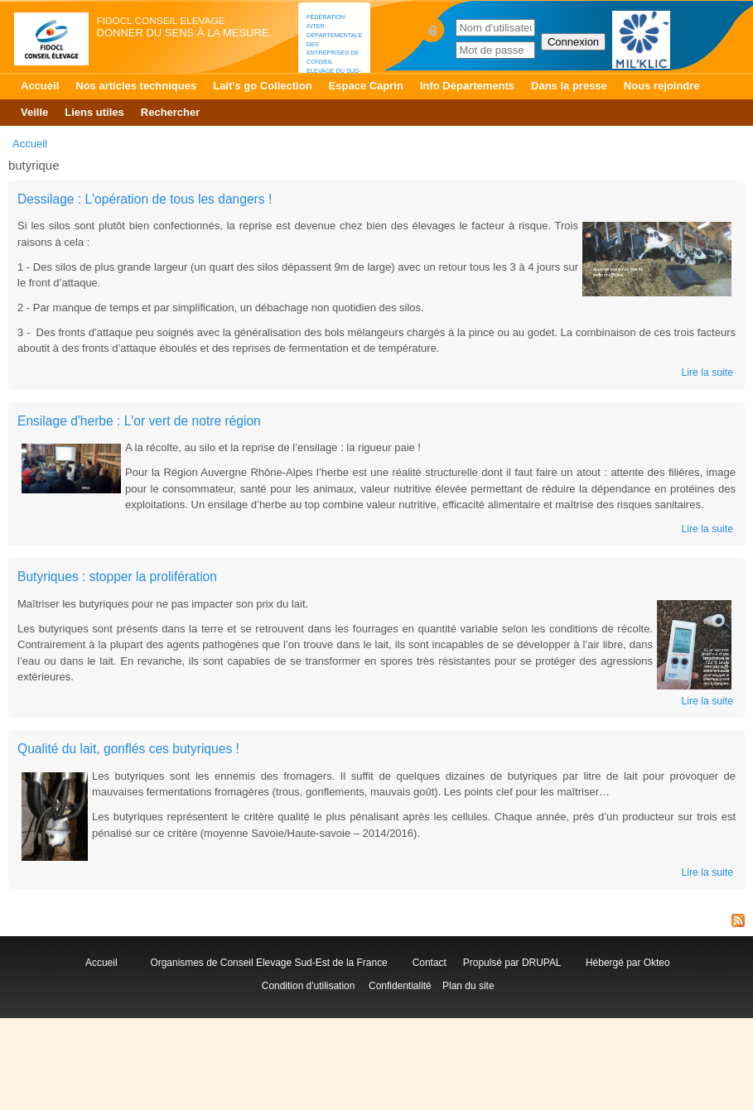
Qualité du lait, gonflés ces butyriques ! (128, 749)
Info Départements (467, 85)
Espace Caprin (366, 85)
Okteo (657, 962)
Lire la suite (706, 372)
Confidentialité (400, 986)
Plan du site (468, 986)
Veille (34, 112)
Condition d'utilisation (307, 986)
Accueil (40, 85)
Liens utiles (94, 112)
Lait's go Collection (262, 85)
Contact (432, 962)
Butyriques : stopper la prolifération (117, 576)
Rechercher (170, 112)
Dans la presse (569, 85)
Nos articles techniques (135, 85)
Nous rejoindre (662, 85)
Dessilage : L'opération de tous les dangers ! (144, 199)
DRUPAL (541, 962)
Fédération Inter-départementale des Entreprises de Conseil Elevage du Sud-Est (334, 48)
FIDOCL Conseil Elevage (161, 20)
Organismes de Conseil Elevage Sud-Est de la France (270, 962)
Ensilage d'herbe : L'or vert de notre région (139, 421)
